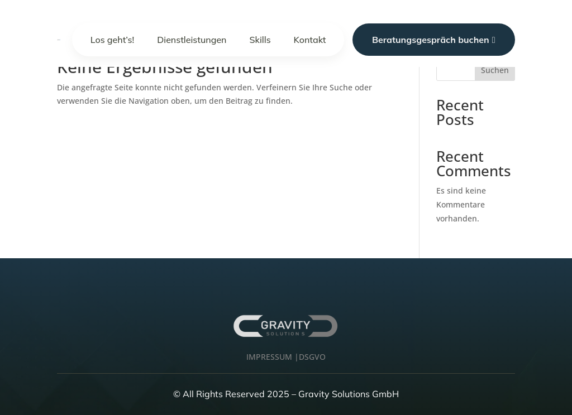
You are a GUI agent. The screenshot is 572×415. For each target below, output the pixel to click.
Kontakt (310, 39)
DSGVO (312, 356)
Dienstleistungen (191, 39)
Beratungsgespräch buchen (433, 39)
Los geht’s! (112, 39)
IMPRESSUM (269, 356)
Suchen (495, 70)
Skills (260, 39)
